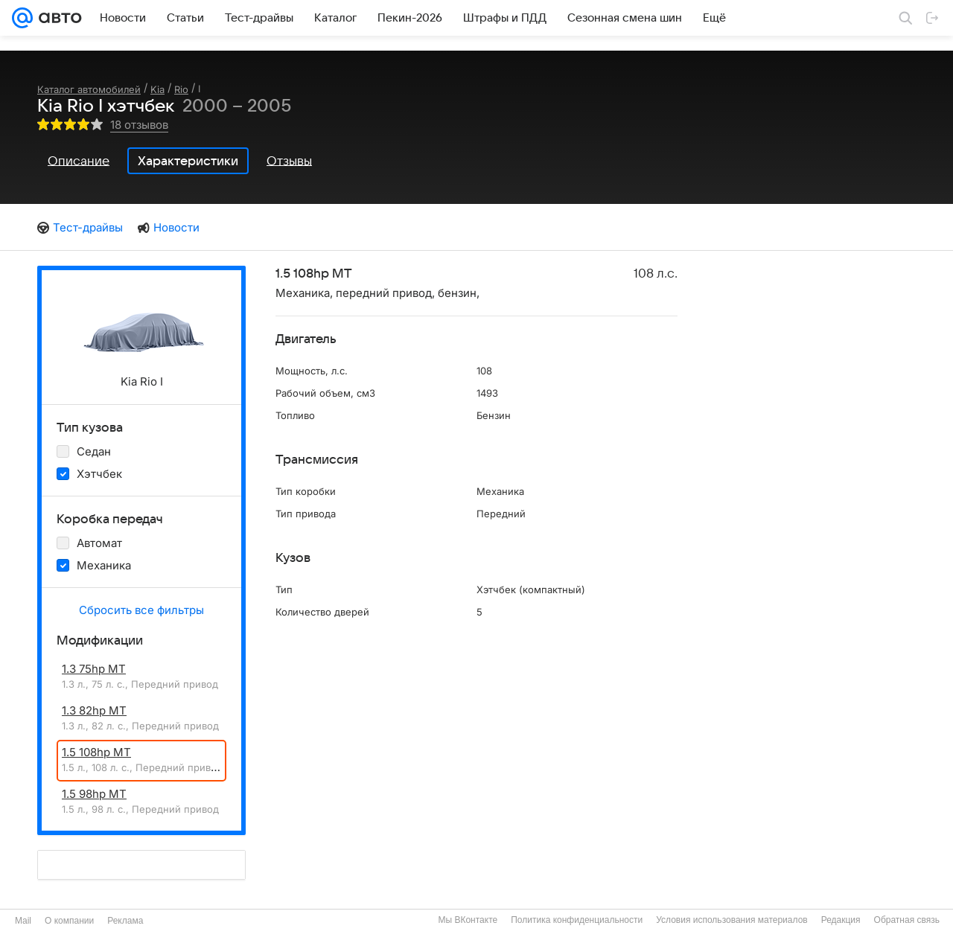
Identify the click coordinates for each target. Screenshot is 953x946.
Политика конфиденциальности (577, 920)
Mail (23, 920)
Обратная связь (907, 920)
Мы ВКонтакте (467, 920)
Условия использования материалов (731, 920)
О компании (69, 920)
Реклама (125, 920)
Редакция (841, 920)
